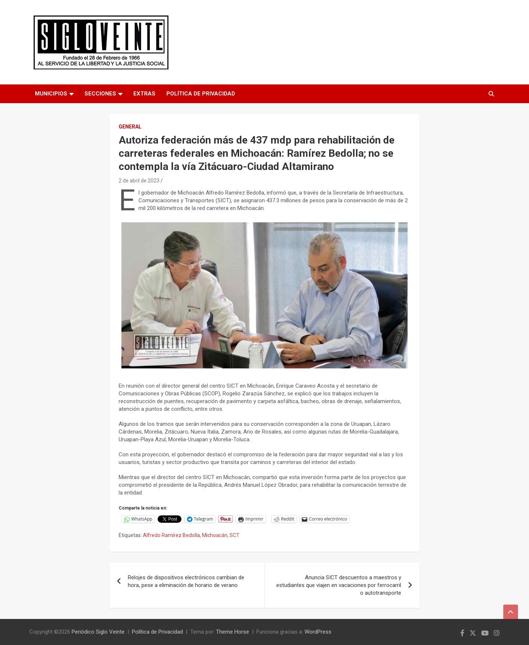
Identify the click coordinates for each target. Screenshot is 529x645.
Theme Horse (232, 631)
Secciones (100, 93)
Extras (144, 93)
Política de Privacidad (200, 93)
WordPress (318, 631)
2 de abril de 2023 (139, 181)
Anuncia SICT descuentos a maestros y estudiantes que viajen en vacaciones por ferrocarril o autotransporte (338, 585)
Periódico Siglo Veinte (98, 631)
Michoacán (214, 535)
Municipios (51, 93)
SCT (235, 535)
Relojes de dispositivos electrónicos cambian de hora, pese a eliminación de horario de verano (186, 581)
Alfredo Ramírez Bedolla (171, 535)
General (130, 127)
